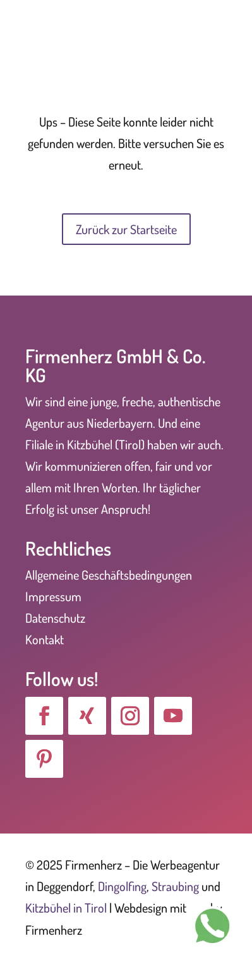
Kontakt (44, 639)
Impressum (53, 596)
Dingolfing (122, 886)
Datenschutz (55, 617)
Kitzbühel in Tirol (66, 907)
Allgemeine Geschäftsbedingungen (108, 574)
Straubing (175, 886)
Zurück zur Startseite (126, 229)
